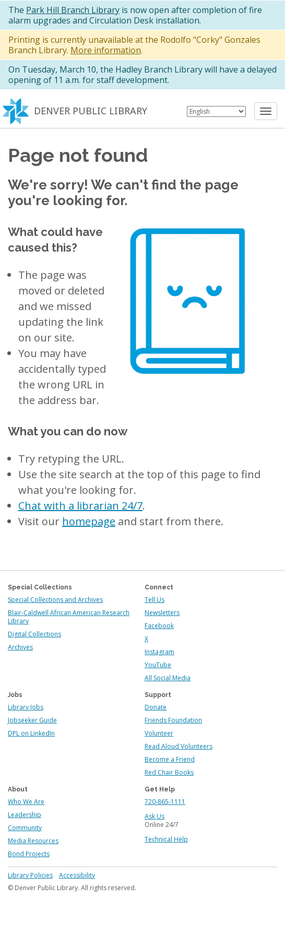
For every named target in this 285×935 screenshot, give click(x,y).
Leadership (24, 814)
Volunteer (159, 733)
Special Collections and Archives (55, 599)
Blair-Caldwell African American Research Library (68, 616)
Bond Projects (29, 853)
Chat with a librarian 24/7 (80, 506)
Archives (20, 647)
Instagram (159, 651)
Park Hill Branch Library (73, 10)
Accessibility (77, 875)
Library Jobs (25, 707)
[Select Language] (216, 111)
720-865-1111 (165, 801)
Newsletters (162, 612)
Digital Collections (34, 634)
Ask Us (154, 816)
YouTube (158, 664)
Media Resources (33, 840)
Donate (156, 707)
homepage (88, 521)
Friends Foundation (173, 720)
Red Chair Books (169, 772)
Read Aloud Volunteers (178, 746)
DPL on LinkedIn (31, 733)
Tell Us (154, 599)
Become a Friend (170, 759)
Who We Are (26, 801)
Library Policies (30, 875)
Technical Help (166, 839)
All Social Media (168, 677)
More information (105, 50)
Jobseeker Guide (32, 720)
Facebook (159, 625)
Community (25, 827)
